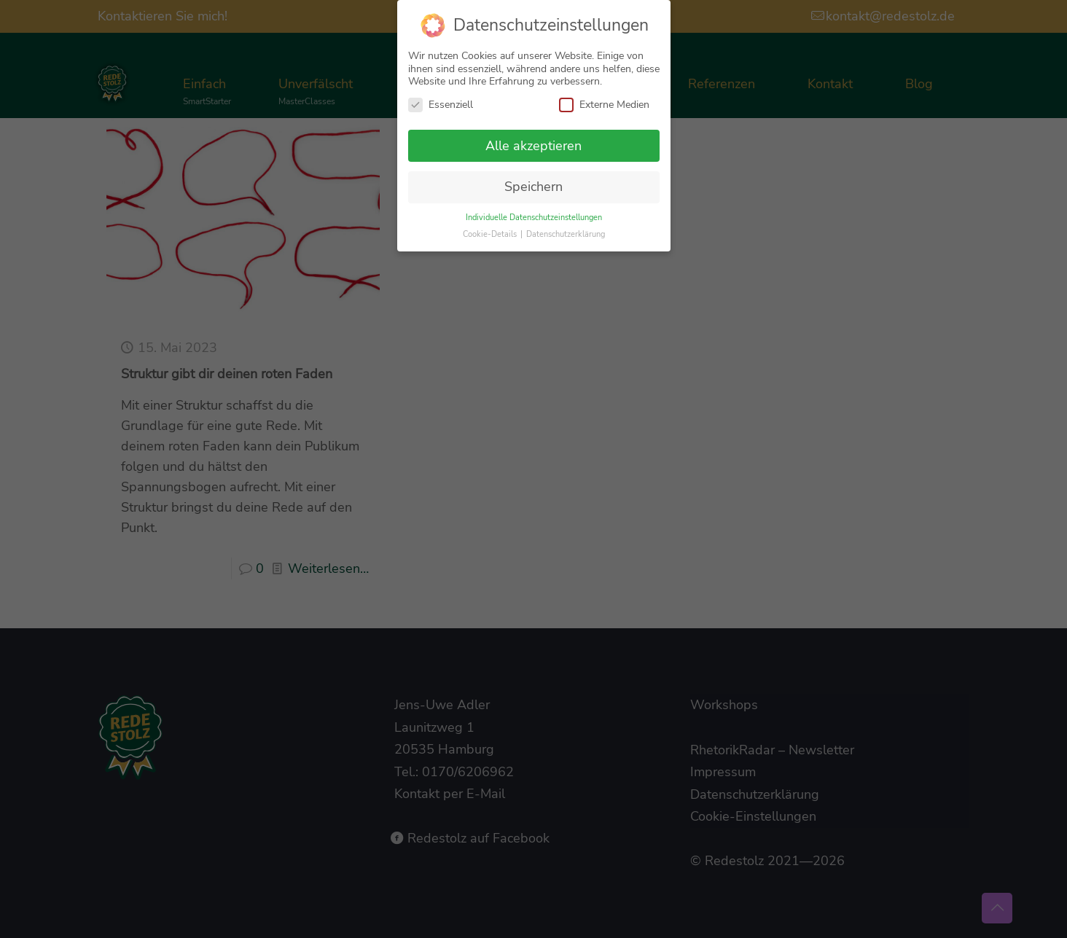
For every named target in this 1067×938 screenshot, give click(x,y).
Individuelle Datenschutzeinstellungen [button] (534, 213)
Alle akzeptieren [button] (533, 141)
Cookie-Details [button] (491, 229)
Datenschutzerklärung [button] (565, 229)
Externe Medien (604, 100)
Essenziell (440, 100)
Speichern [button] (533, 183)
